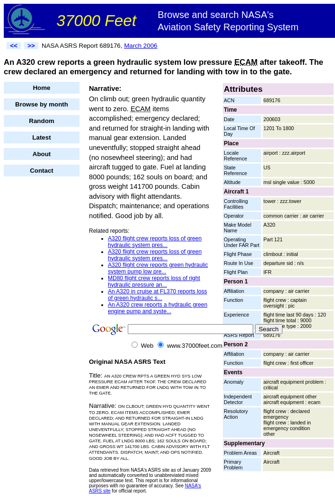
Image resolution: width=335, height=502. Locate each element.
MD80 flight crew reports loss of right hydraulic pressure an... (154, 281)
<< (14, 45)
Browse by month (41, 104)
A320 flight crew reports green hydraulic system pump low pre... (158, 268)
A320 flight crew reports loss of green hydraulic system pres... (155, 241)
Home (41, 87)
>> (31, 45)
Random (41, 120)
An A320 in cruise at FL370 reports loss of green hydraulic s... (157, 294)
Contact (41, 170)
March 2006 (140, 45)
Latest (41, 137)
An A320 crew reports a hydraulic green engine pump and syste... (157, 308)
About (42, 154)
